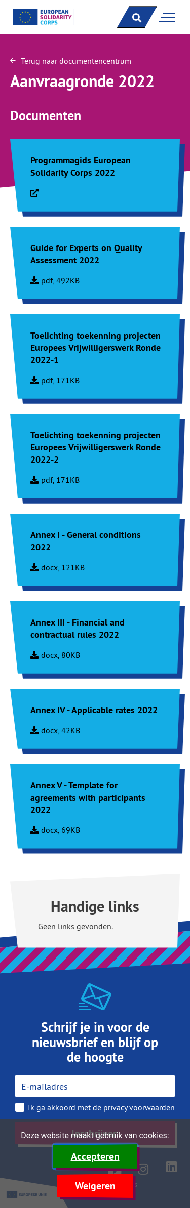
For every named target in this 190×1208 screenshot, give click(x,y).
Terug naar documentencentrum (70, 61)
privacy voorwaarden (139, 1107)
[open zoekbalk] (137, 17)
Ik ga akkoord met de (101, 1107)
